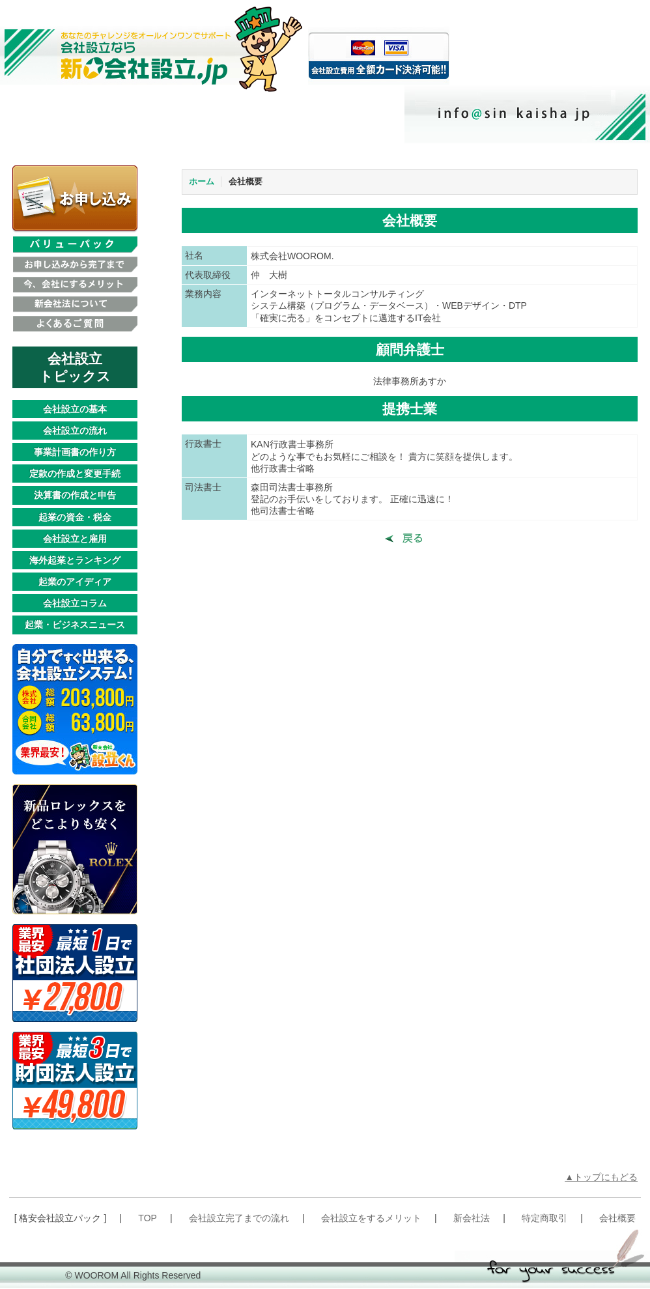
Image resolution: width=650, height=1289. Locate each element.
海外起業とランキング (74, 560)
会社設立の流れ (75, 430)
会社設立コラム (75, 603)
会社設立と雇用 (75, 538)
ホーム (201, 181)
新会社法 (471, 1218)
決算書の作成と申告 (75, 495)
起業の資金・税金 (74, 517)
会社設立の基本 (75, 409)
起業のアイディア (74, 581)
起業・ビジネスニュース (75, 624)
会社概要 (245, 181)
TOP (147, 1218)
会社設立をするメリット (371, 1218)
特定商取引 (544, 1218)
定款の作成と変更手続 (74, 473)
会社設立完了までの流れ (239, 1218)
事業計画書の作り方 (75, 452)
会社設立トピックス (75, 367)
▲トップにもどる (601, 1177)
